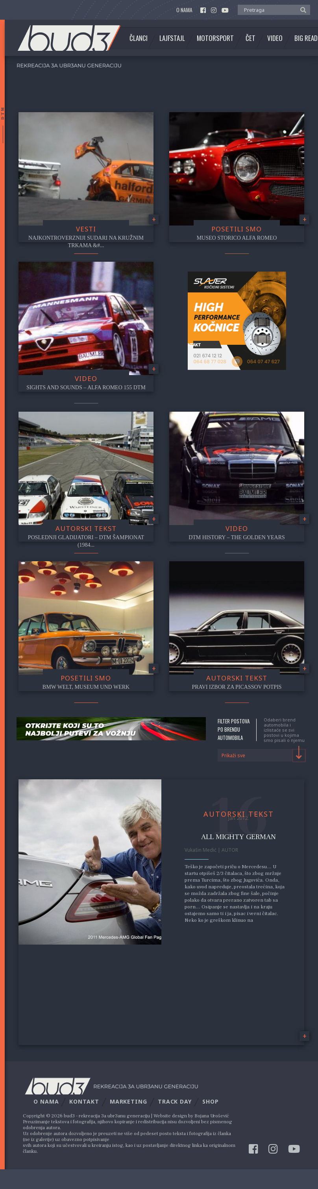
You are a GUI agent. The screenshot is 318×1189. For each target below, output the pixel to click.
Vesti (86, 228)
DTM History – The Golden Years (237, 537)
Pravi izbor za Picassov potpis (236, 687)
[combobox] (262, 755)
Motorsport (215, 38)
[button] (301, 9)
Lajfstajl (172, 38)
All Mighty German (238, 836)
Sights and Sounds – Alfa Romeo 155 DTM (86, 387)
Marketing (128, 1101)
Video (275, 38)
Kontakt (84, 1101)
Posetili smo (236, 228)
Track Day (175, 1101)
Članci (138, 38)
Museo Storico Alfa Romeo (237, 238)
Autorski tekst (85, 528)
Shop (210, 1101)
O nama (184, 10)
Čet (250, 38)
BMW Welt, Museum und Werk (86, 687)
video (86, 378)
